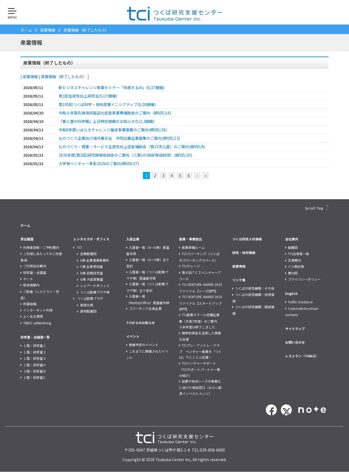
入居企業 (132, 239)
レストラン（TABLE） (301, 355)
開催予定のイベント (143, 344)
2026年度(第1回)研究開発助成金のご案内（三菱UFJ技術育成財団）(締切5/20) (125, 155)
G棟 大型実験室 (91, 279)
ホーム (26, 30)
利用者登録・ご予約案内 (41, 247)
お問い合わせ (295, 342)
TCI (79, 247)
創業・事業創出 (190, 239)
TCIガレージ (191, 266)
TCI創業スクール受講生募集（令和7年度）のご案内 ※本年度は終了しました (199, 320)
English (291, 293)
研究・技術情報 (243, 252)
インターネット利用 (38, 310)
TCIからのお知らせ (140, 322)
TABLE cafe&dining (37, 322)
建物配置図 (88, 311)
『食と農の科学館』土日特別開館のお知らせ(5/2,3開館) (106, 121)
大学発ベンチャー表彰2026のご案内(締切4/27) (99, 163)
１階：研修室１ (34, 345)
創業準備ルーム (193, 247)
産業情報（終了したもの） (64, 76)
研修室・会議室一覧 (35, 337)
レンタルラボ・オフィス (91, 239)
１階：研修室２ (34, 352)
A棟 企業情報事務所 (94, 260)
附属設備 (29, 303)
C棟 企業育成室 (91, 266)
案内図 (293, 273)
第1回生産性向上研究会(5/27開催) (88, 96)
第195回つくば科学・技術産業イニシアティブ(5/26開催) (107, 104)
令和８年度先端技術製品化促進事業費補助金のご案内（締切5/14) (115, 113)
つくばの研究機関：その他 (254, 288)
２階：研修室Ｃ (34, 377)
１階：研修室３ (34, 358)
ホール (28, 278)
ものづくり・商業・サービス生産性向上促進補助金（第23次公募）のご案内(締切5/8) (132, 146)
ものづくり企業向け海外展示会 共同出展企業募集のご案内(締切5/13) (119, 138)
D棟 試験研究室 (91, 273)
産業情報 (47, 30)
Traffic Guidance (300, 301)
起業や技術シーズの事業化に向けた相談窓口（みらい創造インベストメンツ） (200, 387)
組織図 (293, 247)
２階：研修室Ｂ (34, 371)
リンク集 (238, 279)
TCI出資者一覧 (298, 253)
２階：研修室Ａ (34, 364)
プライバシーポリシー (304, 279)
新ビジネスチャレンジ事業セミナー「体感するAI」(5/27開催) (111, 87)
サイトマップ (295, 328)
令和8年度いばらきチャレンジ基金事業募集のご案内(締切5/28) (113, 129)
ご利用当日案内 (34, 266)
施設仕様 (86, 304)
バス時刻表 (296, 266)
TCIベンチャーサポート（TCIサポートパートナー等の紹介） (199, 369)
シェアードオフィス (94, 285)
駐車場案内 (31, 285)
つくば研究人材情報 (247, 239)
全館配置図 (88, 253)
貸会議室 (27, 239)
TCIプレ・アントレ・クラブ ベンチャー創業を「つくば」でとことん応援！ (200, 351)
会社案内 (291, 239)
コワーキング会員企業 (145, 308)
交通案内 (294, 260)
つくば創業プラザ (90, 298)
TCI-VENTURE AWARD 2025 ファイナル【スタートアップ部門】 (200, 302)
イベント (132, 336)
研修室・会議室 (34, 272)
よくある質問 (33, 316)
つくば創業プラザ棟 (95, 292)
